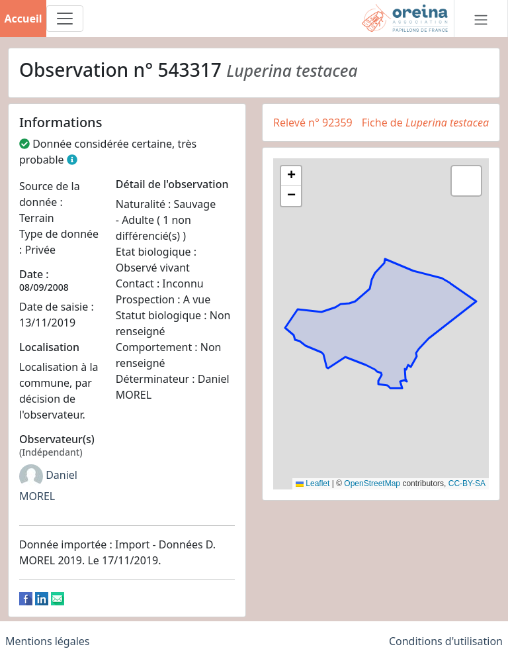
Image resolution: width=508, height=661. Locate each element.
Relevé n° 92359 (313, 122)
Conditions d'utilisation (446, 641)
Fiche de (425, 122)
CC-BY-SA (467, 483)
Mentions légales (47, 641)
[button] (291, 176)
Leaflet (312, 483)
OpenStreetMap (372, 483)
